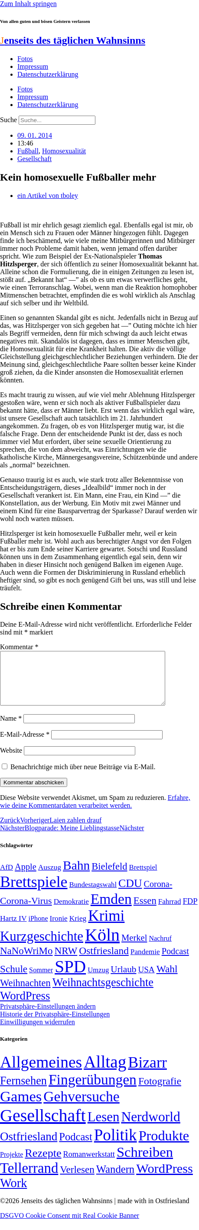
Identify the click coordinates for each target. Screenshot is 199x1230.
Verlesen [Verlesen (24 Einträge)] (77, 1179)
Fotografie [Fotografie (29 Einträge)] (159, 1091)
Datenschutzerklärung (47, 74)
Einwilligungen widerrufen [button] (37, 1032)
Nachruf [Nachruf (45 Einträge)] (160, 948)
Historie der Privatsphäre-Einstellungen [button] (55, 1024)
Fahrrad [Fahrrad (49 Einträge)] (169, 912)
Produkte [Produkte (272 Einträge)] (164, 1146)
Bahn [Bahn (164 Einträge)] (76, 876)
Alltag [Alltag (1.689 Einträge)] (105, 1072)
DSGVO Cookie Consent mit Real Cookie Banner (69, 1226)
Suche (8, 119)
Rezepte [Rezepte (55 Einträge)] (43, 1163)
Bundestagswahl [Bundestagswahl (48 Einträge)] (93, 895)
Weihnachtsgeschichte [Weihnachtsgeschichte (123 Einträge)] (102, 993)
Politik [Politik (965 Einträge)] (115, 1145)
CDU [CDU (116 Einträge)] (130, 893)
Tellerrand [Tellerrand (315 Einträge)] (29, 1178)
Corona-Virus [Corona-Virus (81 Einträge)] (26, 911)
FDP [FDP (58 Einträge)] (190, 911)
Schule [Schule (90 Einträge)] (13, 979)
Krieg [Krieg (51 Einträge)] (78, 928)
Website (11, 760)
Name (11, 728)
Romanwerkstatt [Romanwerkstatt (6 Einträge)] (89, 1164)
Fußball (28, 151)
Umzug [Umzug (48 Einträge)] (98, 980)
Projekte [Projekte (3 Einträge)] (11, 1164)
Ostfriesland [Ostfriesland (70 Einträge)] (28, 1146)
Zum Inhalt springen (28, 3)
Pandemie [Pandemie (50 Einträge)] (145, 962)
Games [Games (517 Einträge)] (21, 1106)
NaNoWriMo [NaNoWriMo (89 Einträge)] (26, 961)
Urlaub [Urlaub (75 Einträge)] (123, 979)
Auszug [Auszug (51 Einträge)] (49, 877)
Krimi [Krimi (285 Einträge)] (106, 926)
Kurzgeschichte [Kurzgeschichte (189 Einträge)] (41, 946)
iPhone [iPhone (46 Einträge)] (38, 929)
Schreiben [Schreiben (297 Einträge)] (145, 1162)
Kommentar (19, 647)
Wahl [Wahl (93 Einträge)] (167, 979)
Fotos (25, 58)
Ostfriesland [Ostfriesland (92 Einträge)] (104, 961)
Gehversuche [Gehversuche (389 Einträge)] (81, 1107)
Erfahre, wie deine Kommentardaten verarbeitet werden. (95, 811)
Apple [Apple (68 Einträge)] (25, 877)
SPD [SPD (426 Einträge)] (70, 977)
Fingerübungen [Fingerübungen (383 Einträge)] (93, 1090)
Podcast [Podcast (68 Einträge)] (175, 961)
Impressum (32, 66)
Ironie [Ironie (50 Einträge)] (59, 929)
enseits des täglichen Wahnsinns (72, 40)
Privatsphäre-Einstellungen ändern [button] (48, 1016)
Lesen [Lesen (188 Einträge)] (104, 1127)
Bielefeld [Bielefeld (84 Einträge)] (109, 876)
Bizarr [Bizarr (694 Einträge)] (147, 1072)
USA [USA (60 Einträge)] (146, 979)
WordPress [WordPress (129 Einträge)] (25, 1006)
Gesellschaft (34, 158)
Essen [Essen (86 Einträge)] (145, 911)
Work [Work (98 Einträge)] (13, 1193)
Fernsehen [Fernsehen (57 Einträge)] (23, 1091)
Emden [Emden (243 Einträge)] (111, 909)
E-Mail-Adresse (24, 744)
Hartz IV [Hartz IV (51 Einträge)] (13, 928)
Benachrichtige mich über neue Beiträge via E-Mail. (83, 777)
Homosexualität (64, 151)
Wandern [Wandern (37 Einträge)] (115, 1179)
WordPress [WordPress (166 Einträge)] (164, 1179)
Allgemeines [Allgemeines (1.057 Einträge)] (41, 1072)
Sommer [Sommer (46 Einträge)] (41, 980)
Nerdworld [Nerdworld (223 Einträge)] (150, 1127)
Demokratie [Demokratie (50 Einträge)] (71, 912)
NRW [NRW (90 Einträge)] (65, 961)
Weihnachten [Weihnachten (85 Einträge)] (25, 993)
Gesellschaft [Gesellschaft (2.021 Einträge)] (43, 1126)
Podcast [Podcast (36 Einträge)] (75, 1147)
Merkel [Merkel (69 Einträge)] (134, 948)
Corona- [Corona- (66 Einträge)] (158, 894)
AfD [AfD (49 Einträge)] (6, 878)
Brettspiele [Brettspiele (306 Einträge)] (34, 892)
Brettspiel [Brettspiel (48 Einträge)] (143, 878)
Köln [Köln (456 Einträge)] (102, 945)
